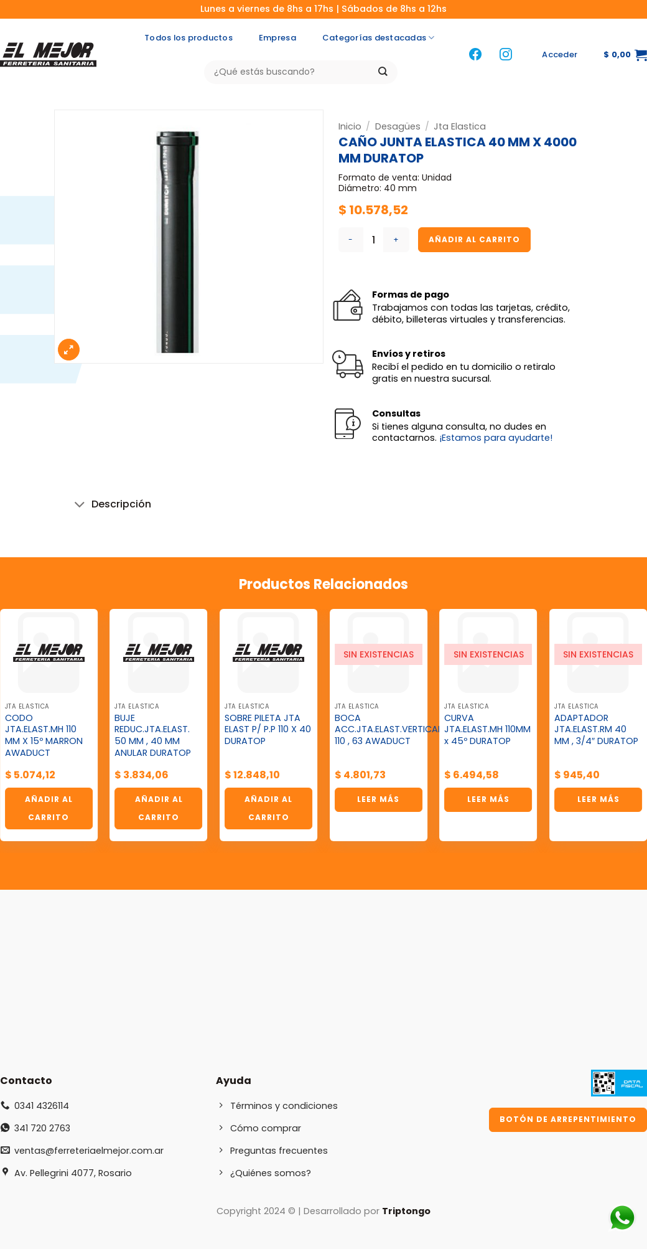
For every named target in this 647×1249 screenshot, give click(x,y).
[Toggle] (80, 505)
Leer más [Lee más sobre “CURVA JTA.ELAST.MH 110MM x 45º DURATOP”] (488, 799)
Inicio (349, 126)
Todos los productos (188, 38)
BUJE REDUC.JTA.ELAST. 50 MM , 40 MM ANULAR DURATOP (152, 735)
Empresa (277, 38)
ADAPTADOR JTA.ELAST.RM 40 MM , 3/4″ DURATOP (596, 729)
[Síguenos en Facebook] (475, 55)
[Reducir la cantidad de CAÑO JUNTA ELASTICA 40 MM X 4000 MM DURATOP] (350, 239)
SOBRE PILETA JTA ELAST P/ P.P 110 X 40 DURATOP (268, 729)
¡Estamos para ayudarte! (495, 437)
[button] (559, 55)
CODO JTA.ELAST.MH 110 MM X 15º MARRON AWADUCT (44, 735)
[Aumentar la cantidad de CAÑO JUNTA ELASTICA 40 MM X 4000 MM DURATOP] (396, 239)
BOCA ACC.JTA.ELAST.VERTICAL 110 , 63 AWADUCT (388, 729)
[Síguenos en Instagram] (505, 55)
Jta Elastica (460, 126)
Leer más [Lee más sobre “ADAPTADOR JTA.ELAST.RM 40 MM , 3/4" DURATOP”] (598, 799)
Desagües (398, 126)
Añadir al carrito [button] (49, 808)
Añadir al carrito (474, 239)
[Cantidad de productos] (373, 239)
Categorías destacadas (378, 38)
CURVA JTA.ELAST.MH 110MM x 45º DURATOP (487, 729)
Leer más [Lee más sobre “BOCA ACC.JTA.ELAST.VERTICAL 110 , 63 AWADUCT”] (378, 799)
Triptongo (406, 1211)
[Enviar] (383, 72)
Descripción (110, 505)
